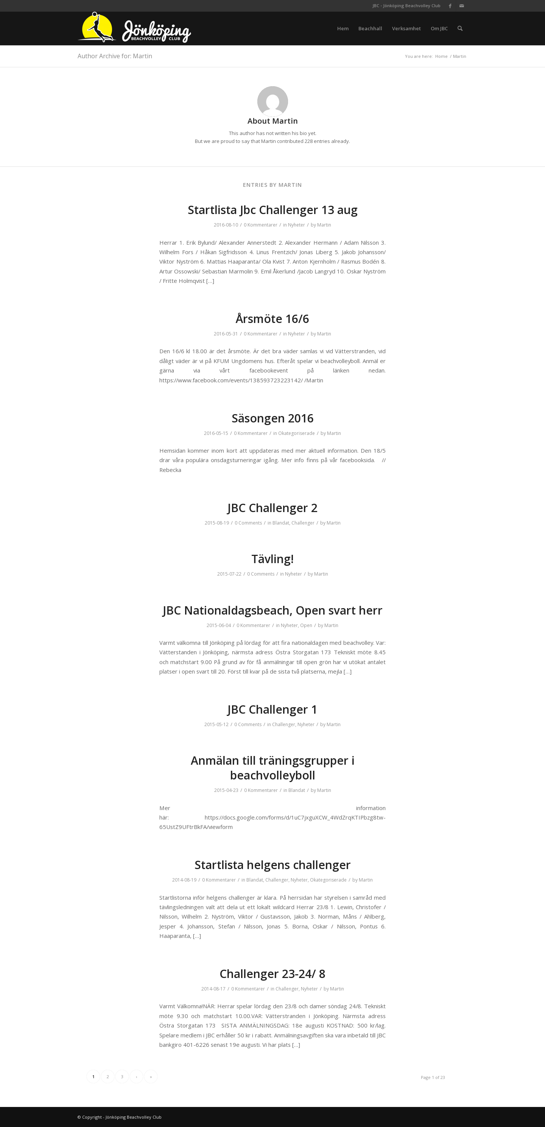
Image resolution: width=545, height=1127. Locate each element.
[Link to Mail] (461, 5)
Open (306, 625)
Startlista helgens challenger (273, 864)
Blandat (280, 523)
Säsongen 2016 (273, 418)
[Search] (460, 28)
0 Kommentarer (260, 225)
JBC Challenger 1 (272, 709)
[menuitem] (342, 28)
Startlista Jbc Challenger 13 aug (273, 209)
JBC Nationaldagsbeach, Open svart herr (273, 610)
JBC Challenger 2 (272, 507)
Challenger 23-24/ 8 (272, 973)
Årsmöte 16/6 (272, 318)
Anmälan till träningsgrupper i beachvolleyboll (273, 768)
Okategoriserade (296, 433)
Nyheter (296, 225)
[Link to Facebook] (450, 5)
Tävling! (272, 559)
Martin (324, 225)
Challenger (303, 523)
